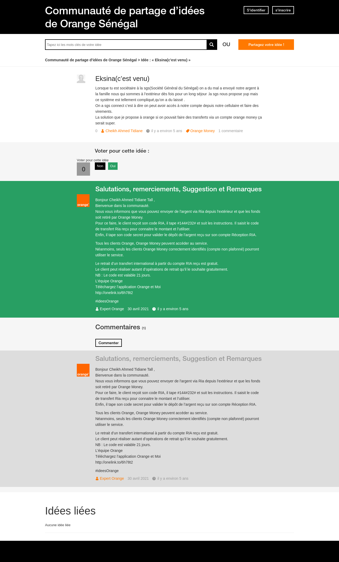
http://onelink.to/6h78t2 (114, 293)
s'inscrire (283, 10)
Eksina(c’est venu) (122, 78)
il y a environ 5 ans (172, 309)
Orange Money (202, 131)
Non (100, 166)
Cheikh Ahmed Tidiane (123, 131)
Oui (112, 166)
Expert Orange (112, 309)
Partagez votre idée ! (266, 44)
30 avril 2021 (138, 309)
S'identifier (256, 10)
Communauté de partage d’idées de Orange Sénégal (125, 17)
